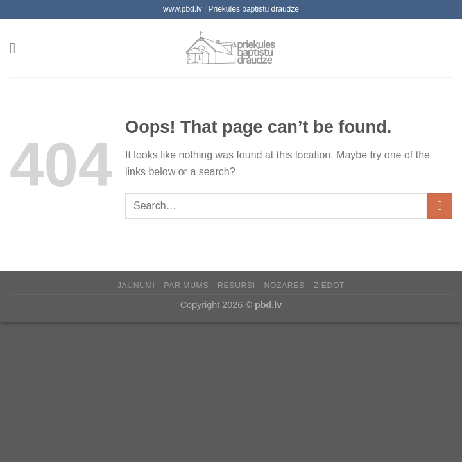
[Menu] (17, 48)
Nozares (284, 285)
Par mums (186, 285)
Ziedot (329, 285)
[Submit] (439, 205)
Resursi (236, 285)
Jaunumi (136, 285)
